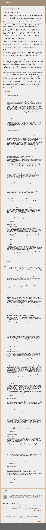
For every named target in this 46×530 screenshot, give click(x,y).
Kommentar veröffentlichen (9, 485)
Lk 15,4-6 (26, 32)
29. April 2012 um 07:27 (11, 179)
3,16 (12, 66)
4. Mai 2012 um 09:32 (11, 482)
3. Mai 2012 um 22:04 (11, 476)
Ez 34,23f (40, 53)
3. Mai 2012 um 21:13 (11, 431)
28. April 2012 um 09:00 (11, 127)
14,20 (16, 83)
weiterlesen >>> (38, 510)
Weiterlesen (39, 500)
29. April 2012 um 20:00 (11, 214)
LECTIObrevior (6, 2)
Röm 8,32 (15, 66)
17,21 (19, 83)
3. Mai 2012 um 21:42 (11, 463)
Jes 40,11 (38, 55)
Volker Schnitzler (10, 182)
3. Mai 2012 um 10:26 (11, 346)
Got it (26, 528)
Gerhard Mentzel (10, 95)
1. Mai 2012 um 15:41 (11, 221)
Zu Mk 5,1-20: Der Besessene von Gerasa (10, 503)
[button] (42, 8)
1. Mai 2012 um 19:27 (11, 239)
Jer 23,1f (14, 53)
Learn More (21, 528)
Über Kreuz (5, 492)
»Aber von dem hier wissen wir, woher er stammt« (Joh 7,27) (14, 514)
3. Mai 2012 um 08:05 (11, 331)
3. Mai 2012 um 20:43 (11, 424)
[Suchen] (44, 2)
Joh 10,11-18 (17, 12)
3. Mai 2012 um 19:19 (11, 395)
